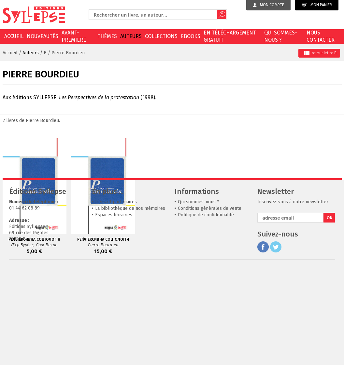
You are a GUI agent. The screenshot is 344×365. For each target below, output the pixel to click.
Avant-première (74, 36)
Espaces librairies (113, 310)
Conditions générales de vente (209, 304)
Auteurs (131, 36)
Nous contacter (321, 36)
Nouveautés (42, 36)
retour (320, 53)
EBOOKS (190, 36)
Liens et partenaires (116, 297)
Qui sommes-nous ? (280, 36)
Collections (161, 36)
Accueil (13, 36)
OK (330, 313)
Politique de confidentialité (206, 310)
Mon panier (317, 5)
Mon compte (268, 5)
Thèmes (107, 36)
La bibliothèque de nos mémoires (130, 304)
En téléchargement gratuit (230, 36)
